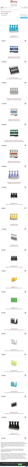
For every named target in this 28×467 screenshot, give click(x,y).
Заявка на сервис (14, 5)
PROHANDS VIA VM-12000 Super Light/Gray (14, 98)
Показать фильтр (24, 17)
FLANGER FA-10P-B (14, 328)
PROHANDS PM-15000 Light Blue (14, 119)
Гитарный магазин (8, 9)
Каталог (1, 9)
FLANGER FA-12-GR (14, 245)
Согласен (20, 464)
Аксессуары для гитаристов (15, 9)
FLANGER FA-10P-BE (14, 391)
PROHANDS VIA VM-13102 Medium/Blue (14, 182)
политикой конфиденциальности (12, 464)
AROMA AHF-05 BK (14, 266)
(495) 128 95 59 (14, 4)
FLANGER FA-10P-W (14, 349)
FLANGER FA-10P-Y (14, 370)
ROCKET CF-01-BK (14, 433)
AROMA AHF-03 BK (14, 203)
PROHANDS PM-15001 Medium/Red (14, 161)
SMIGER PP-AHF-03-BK (14, 412)
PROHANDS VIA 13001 (14, 224)
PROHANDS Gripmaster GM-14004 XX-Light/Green (14, 140)
